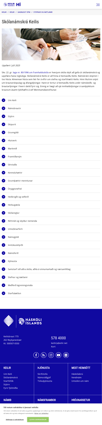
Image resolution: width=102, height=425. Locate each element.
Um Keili (12, 100)
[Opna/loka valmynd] (97, 4)
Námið (7, 400)
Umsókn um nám (80, 381)
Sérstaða (12, 164)
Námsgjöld (13, 237)
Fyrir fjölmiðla (10, 388)
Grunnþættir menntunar (20, 180)
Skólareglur (13, 212)
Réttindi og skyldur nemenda (22, 220)
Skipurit (12, 124)
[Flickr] (66, 355)
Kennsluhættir (15, 172)
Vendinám (76, 377)
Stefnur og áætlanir (42, 12)
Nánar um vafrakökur (41, 413)
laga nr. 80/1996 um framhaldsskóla (31, 72)
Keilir (4, 12)
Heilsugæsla (14, 204)
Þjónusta (12, 261)
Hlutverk (12, 140)
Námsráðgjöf (44, 377)
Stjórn (11, 116)
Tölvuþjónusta (45, 381)
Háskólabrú (77, 374)
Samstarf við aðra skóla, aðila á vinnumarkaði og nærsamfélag (39, 269)
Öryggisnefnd (15, 188)
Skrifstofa (42, 374)
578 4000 (58, 338)
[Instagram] (51, 355)
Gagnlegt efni (24, 12)
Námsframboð (47, 400)
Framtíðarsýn (14, 156)
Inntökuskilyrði (15, 245)
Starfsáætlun (14, 293)
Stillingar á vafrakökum (15, 419)
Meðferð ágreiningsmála (20, 285)
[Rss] (43, 355)
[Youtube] (58, 355)
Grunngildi (13, 132)
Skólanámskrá (10, 377)
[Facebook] (36, 355)
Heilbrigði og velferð (18, 196)
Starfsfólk (8, 381)
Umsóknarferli (15, 229)
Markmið (12, 148)
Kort (53, 346)
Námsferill (13, 253)
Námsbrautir (14, 108)
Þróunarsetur (80, 400)
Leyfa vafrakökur (37, 419)
